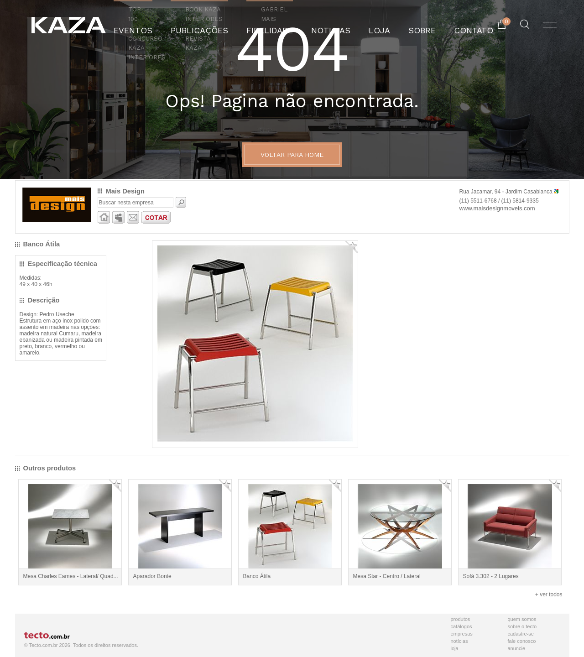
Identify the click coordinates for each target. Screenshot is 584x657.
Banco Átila (257, 576)
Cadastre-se (521, 633)
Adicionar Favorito (351, 247)
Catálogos (461, 626)
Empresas (462, 633)
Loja (455, 648)
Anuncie (517, 648)
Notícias (459, 641)
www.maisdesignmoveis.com (497, 208)
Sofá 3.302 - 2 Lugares (491, 576)
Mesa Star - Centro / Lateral (387, 576)
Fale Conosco (522, 641)
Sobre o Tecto (522, 626)
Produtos (460, 619)
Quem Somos (522, 619)
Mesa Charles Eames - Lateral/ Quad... (70, 576)
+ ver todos (549, 594)
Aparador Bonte (152, 576)
